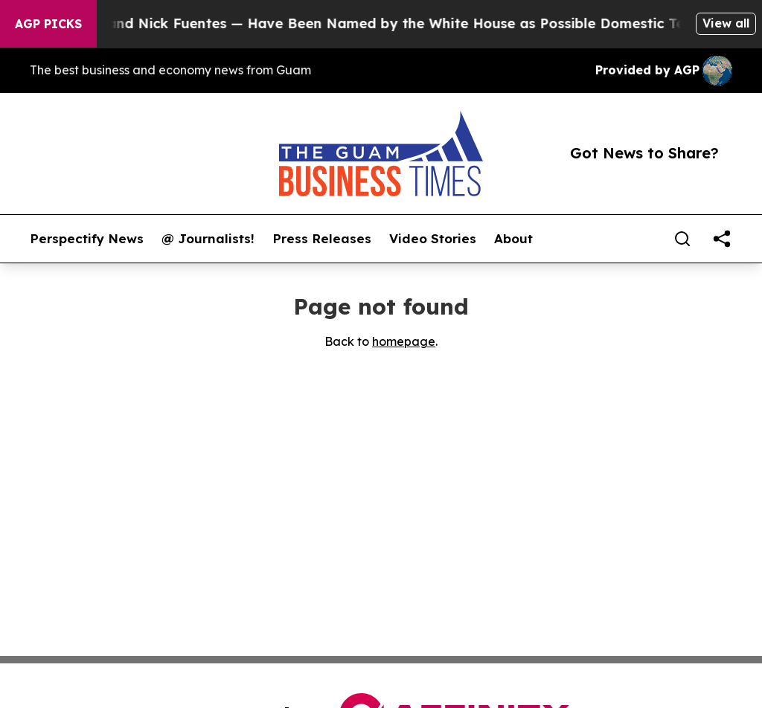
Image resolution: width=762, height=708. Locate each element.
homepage (403, 341)
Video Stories (432, 238)
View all (725, 23)
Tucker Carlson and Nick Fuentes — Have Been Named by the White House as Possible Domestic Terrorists (379, 23)
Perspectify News (87, 238)
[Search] (682, 239)
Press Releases (321, 238)
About (513, 238)
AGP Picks (48, 23)
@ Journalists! (207, 238)
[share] (721, 238)
